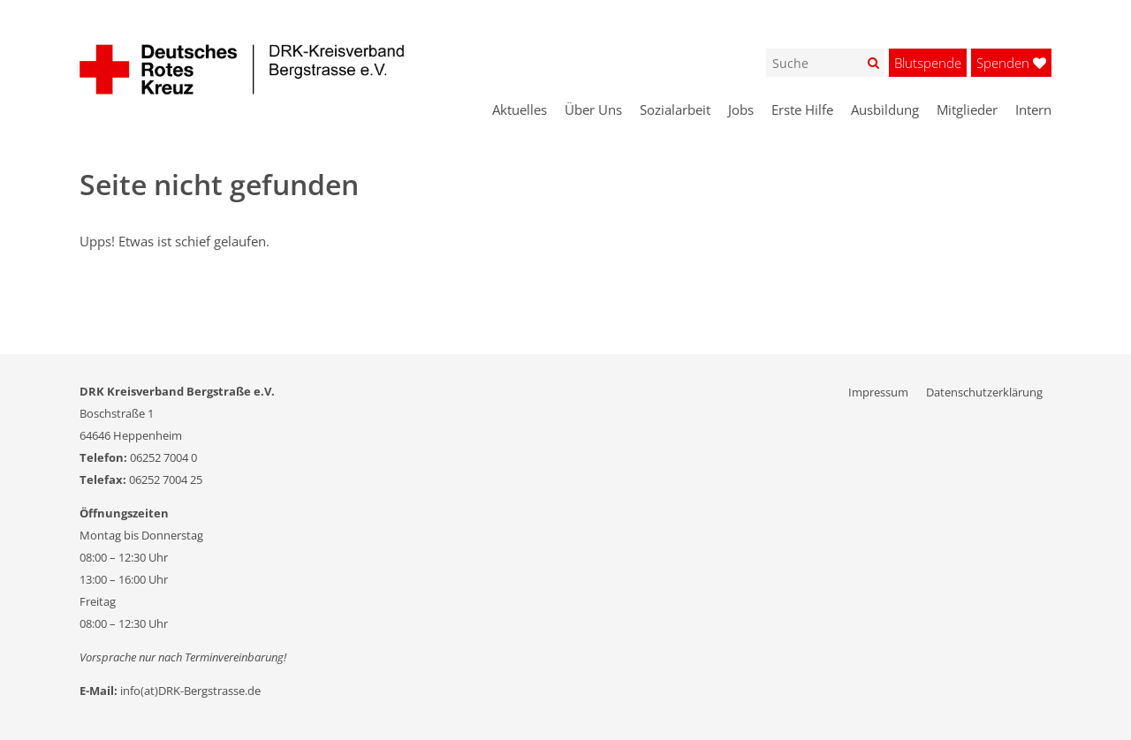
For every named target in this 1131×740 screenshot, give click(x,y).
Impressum (878, 392)
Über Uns (593, 109)
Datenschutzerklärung (984, 392)
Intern (1033, 109)
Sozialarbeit (675, 109)
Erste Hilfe (802, 109)
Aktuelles (519, 109)
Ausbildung (885, 109)
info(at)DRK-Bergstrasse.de (190, 690)
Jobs (741, 109)
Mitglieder (967, 109)
